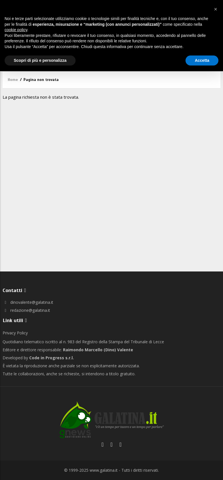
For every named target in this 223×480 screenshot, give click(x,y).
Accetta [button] (202, 60)
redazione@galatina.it (26, 310)
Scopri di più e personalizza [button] (40, 60)
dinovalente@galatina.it (28, 302)
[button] (215, 9)
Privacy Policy (15, 333)
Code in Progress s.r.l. (51, 357)
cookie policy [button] (16, 29)
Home (13, 80)
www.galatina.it (104, 470)
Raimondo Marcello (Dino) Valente (98, 349)
